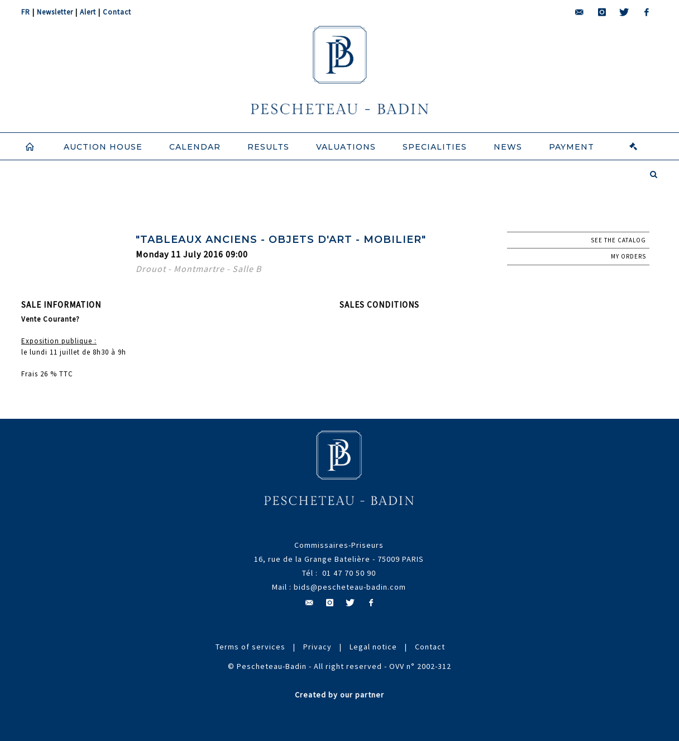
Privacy (317, 647)
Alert (88, 12)
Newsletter (55, 12)
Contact (117, 12)
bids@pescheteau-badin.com (350, 587)
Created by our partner (339, 695)
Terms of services (250, 647)
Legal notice (373, 647)
